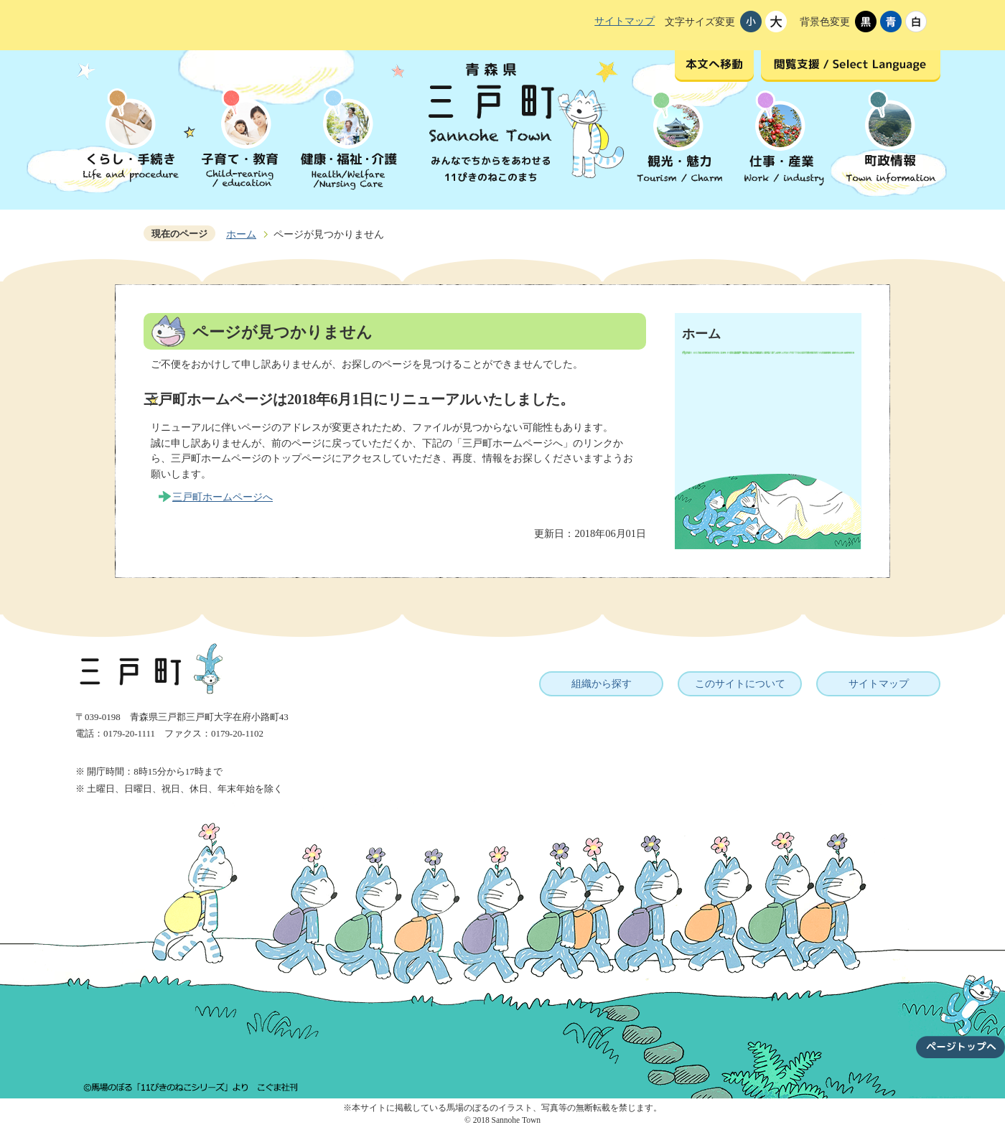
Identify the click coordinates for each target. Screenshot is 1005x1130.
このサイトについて (740, 683)
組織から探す (601, 683)
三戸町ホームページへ (222, 497)
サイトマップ (624, 21)
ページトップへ (960, 1008)
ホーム (241, 234)
